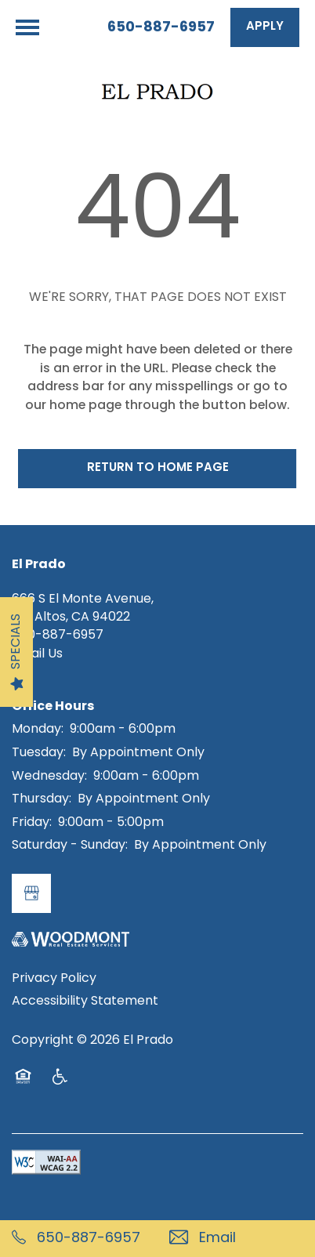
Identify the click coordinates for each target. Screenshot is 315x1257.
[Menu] (27, 27)
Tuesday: (39, 753)
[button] (264, 27)
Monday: (37, 729)
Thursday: (41, 799)
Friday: (32, 823)
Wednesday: (49, 776)
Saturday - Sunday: (70, 845)
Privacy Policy (54, 979)
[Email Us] (236, 1238)
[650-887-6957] (79, 1238)
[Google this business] (31, 893)
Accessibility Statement (85, 1001)
